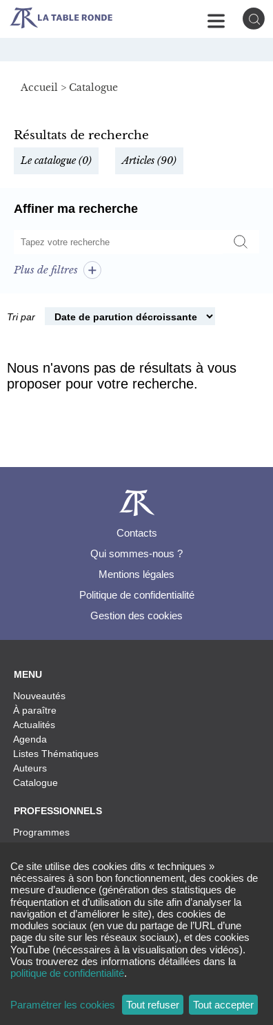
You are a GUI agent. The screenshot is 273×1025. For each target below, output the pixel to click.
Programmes (41, 832)
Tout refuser (152, 1005)
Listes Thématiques (56, 753)
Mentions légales (136, 574)
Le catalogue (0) (56, 160)
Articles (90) (149, 160)
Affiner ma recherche (76, 209)
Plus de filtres (57, 269)
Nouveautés (39, 695)
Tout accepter (223, 1005)
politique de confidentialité (67, 973)
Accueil (39, 87)
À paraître (35, 710)
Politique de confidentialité (136, 595)
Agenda (30, 739)
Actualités (34, 724)
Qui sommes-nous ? (136, 553)
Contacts (137, 533)
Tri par (21, 316)
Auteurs (30, 768)
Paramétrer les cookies (62, 1005)
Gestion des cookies (136, 615)
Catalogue (35, 782)
